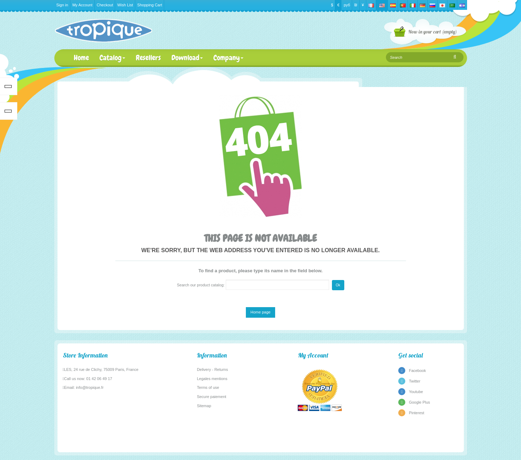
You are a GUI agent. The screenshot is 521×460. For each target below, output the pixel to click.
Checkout (105, 5)
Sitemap (204, 406)
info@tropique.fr (89, 387)
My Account (82, 5)
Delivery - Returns (212, 369)
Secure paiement (211, 396)
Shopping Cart (149, 5)
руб (347, 5)
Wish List (125, 5)
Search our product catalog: (200, 285)
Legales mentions (212, 379)
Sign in (62, 5)
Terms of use (208, 387)
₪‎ (355, 5)
